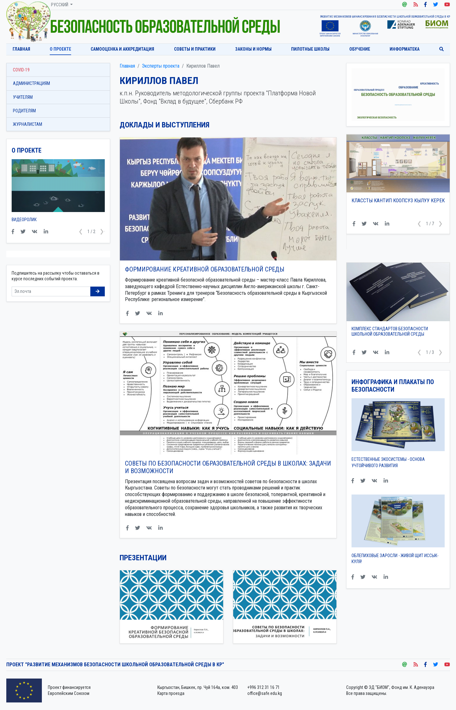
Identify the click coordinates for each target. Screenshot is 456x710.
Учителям (23, 97)
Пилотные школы (310, 49)
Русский (60, 4)
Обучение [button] (359, 49)
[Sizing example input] (51, 291)
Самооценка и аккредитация (122, 49)
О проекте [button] (60, 49)
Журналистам (27, 124)
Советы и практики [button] (195, 49)
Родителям (24, 110)
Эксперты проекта (160, 66)
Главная (21, 49)
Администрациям (31, 83)
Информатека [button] (404, 49)
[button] (419, 224)
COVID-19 (21, 69)
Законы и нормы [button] (253, 49)
